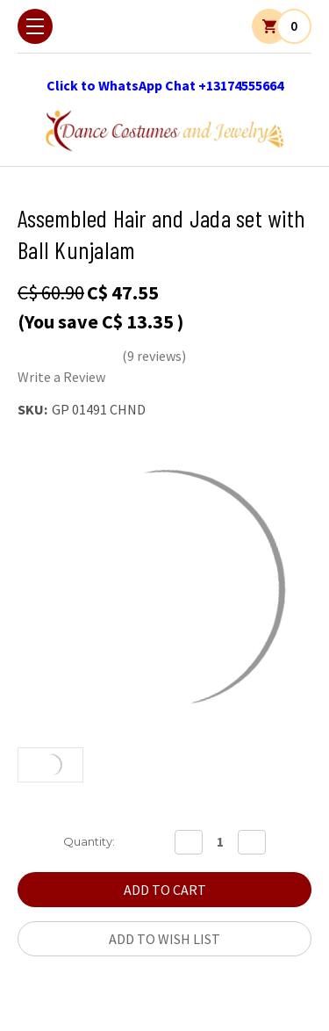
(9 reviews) (154, 355)
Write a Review (61, 377)
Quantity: (89, 841)
